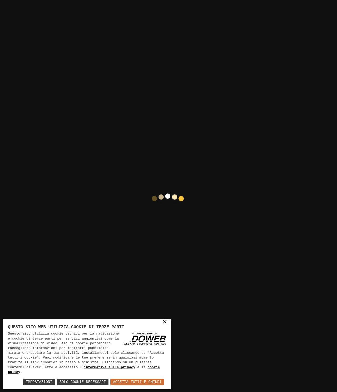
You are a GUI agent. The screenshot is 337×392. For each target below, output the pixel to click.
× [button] (164, 322)
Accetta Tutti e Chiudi (137, 381)
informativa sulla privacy (109, 367)
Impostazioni (39, 381)
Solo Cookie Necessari (83, 381)
